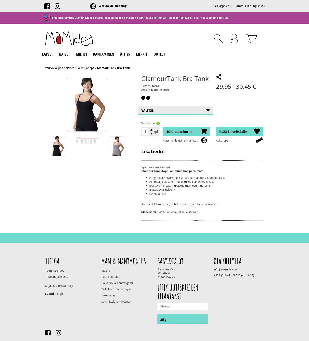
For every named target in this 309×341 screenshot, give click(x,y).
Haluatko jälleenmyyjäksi (117, 283)
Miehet (81, 54)
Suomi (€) (242, 6)
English (60, 293)
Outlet (159, 54)
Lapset (47, 54)
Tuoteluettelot (110, 277)
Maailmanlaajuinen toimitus (180, 140)
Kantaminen (103, 54)
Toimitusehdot (54, 270)
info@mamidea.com (226, 269)
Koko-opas (223, 140)
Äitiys (125, 54)
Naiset (64, 54)
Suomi (49, 293)
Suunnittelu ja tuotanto (116, 301)
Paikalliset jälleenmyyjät (116, 289)
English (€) (258, 6)
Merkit (142, 54)
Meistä (105, 270)
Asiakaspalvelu (222, 6)
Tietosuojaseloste (56, 277)
